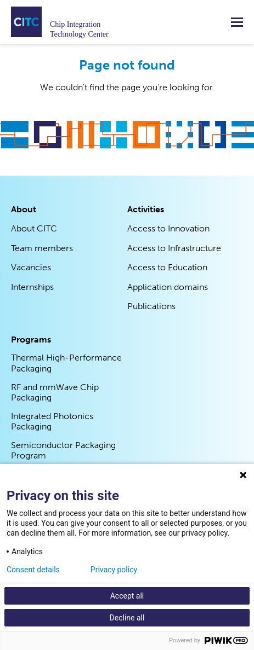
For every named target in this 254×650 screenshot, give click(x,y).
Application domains (167, 287)
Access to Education (167, 267)
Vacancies (31, 267)
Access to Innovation (168, 228)
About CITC (34, 228)
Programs (31, 339)
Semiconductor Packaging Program (63, 450)
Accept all (127, 595)
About (23, 209)
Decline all (127, 617)
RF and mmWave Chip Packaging (55, 392)
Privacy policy (114, 569)
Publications (151, 306)
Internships (32, 287)
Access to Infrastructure (174, 248)
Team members (42, 248)
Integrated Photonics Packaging (52, 421)
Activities (145, 209)
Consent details (33, 569)
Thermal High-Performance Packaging (66, 363)
